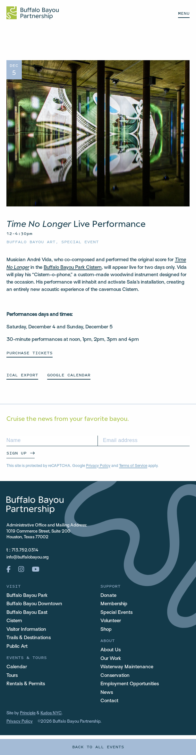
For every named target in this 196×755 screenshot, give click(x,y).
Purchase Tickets (29, 353)
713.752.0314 (25, 550)
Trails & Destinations (28, 638)
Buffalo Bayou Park (26, 595)
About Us (110, 650)
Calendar (16, 667)
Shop (106, 629)
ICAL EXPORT (22, 375)
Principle (28, 713)
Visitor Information (26, 629)
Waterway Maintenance (126, 667)
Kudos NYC (51, 713)
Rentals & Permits (25, 684)
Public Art (17, 646)
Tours (12, 675)
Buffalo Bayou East (26, 612)
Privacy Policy (98, 466)
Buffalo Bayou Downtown (34, 604)
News (106, 692)
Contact (109, 701)
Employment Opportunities (129, 684)
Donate (108, 595)
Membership (113, 604)
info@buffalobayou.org (27, 557)
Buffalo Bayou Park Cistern (73, 267)
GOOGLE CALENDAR (68, 375)
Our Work (110, 658)
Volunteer (110, 621)
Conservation (115, 675)
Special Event (80, 242)
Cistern (14, 621)
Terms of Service (133, 466)
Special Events (116, 612)
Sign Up (16, 453)
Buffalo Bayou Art (30, 242)
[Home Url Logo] (32, 12)
